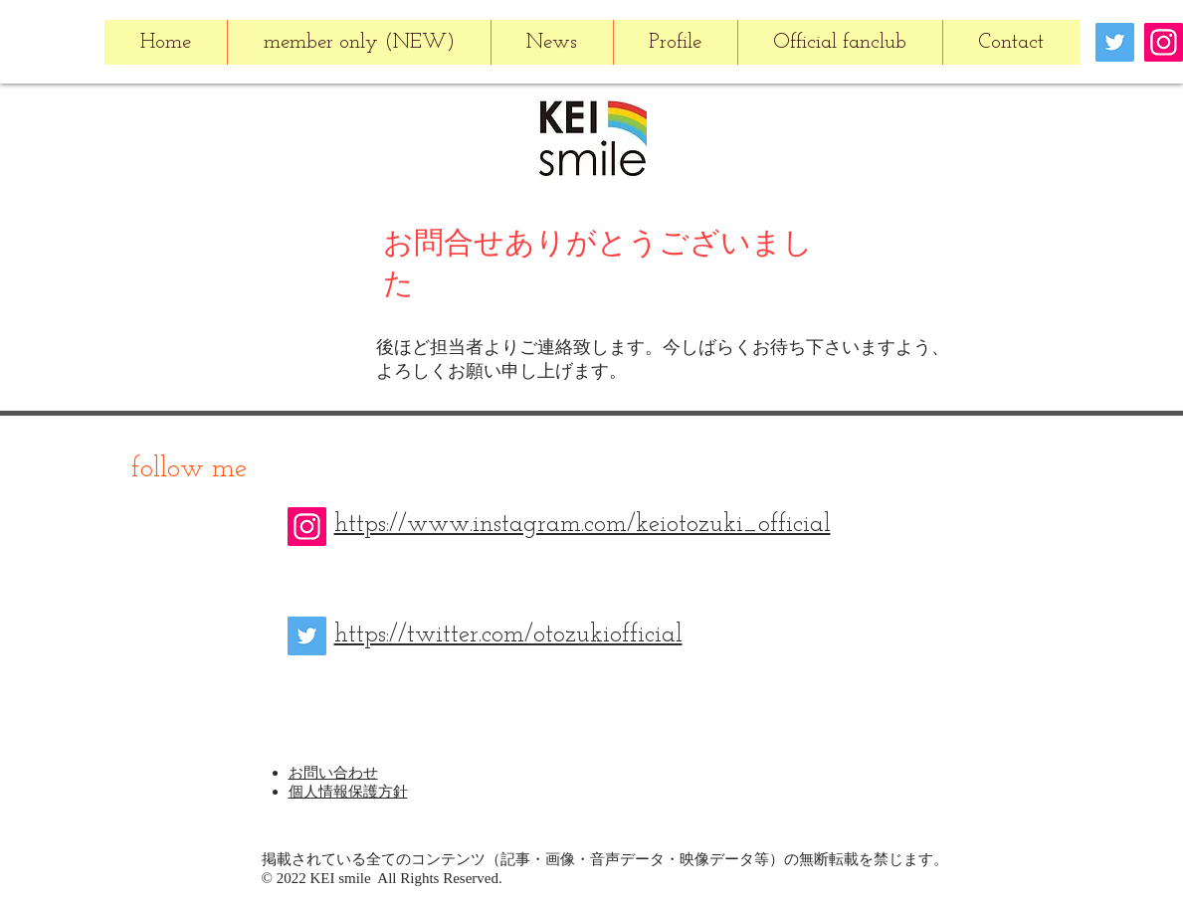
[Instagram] (1163, 42)
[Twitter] (1114, 42)
